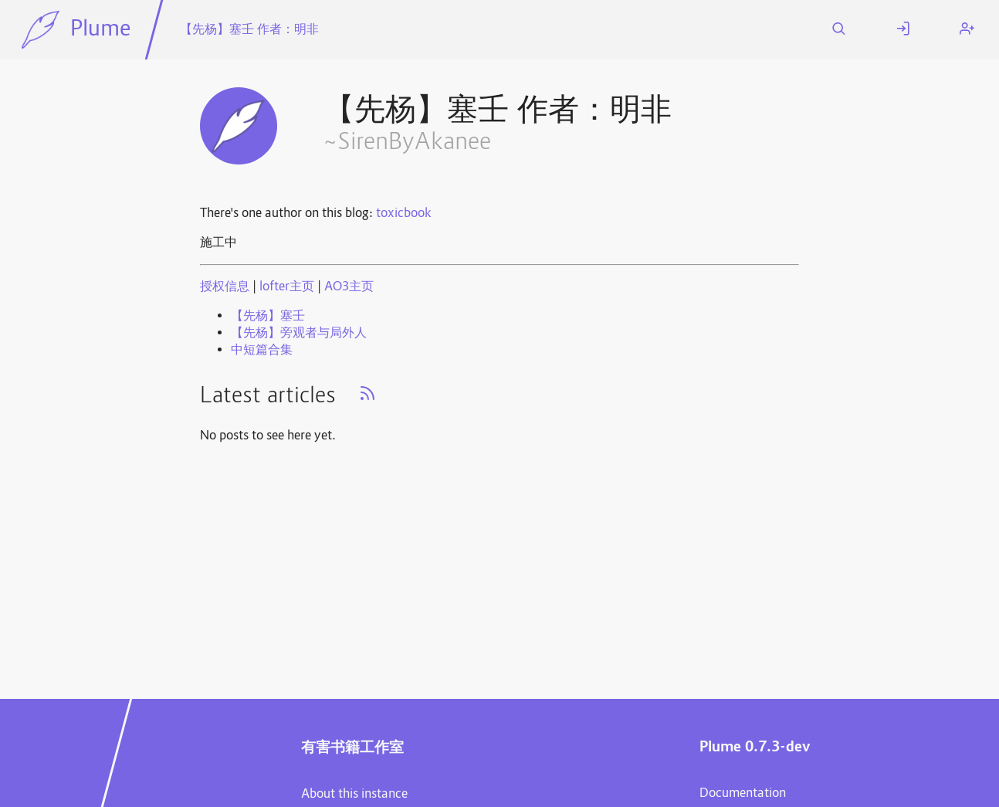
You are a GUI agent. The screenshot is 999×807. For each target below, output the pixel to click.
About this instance (354, 794)
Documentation (742, 793)
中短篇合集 (262, 350)
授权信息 (224, 287)
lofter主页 (286, 287)
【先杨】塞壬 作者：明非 (249, 30)
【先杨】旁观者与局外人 (299, 333)
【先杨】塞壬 (268, 316)
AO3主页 (349, 287)
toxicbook (404, 213)
